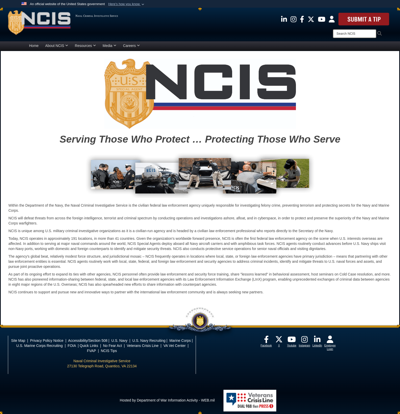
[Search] (354, 33)
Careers (131, 46)
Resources (85, 46)
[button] (126, 4)
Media (109, 46)
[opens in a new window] (284, 19)
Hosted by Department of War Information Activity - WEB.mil (167, 400)
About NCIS (56, 46)
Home (34, 46)
